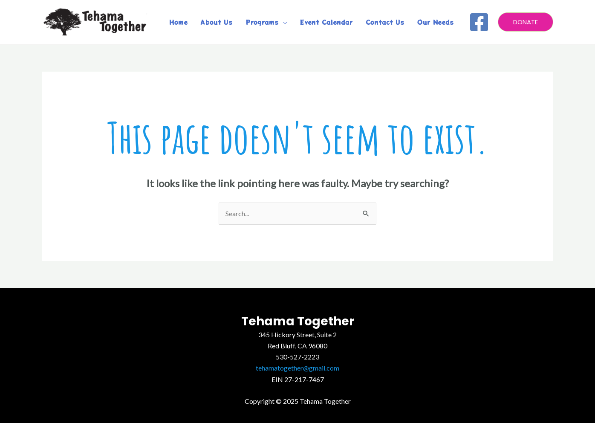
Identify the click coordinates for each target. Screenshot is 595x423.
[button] (525, 22)
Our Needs (435, 21)
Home (178, 21)
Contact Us (385, 21)
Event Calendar (326, 21)
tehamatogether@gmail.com (297, 368)
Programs (262, 21)
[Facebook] (479, 22)
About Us (216, 21)
